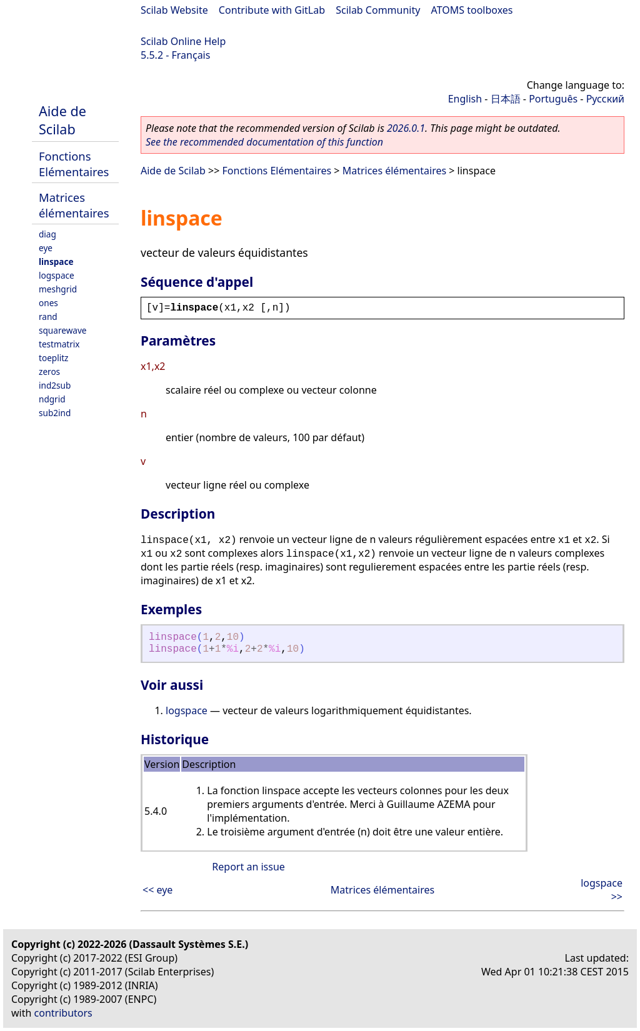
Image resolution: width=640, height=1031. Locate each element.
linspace (56, 261)
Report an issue (248, 867)
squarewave (63, 330)
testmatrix (59, 344)
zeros (49, 371)
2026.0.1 (406, 128)
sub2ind (55, 413)
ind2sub (55, 385)
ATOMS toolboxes (472, 10)
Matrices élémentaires (74, 205)
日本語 (506, 99)
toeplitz (53, 358)
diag (47, 234)
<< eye (157, 890)
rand (48, 316)
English (465, 99)
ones (48, 303)
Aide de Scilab (62, 120)
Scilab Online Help (183, 41)
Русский (605, 99)
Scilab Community (378, 10)
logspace (56, 275)
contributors (63, 1013)
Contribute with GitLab (272, 10)
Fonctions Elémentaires (74, 163)
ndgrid (52, 399)
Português (553, 99)
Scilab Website (174, 10)
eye (45, 248)
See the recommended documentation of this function (264, 142)
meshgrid (58, 289)
